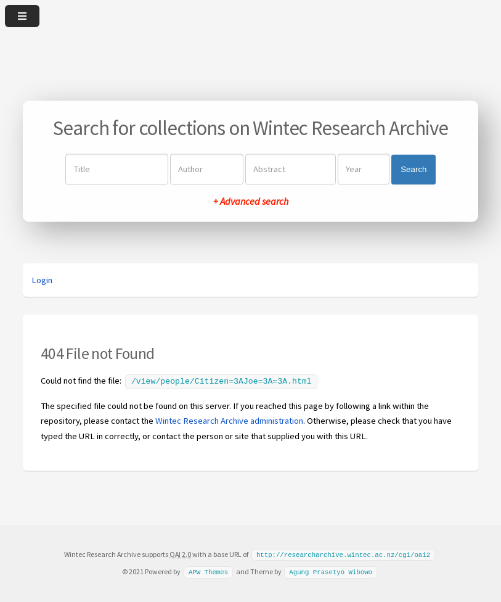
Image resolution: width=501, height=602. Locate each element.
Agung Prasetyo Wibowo (330, 570)
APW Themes (208, 570)
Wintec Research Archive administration (229, 419)
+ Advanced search (250, 202)
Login (41, 280)
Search (413, 169)
